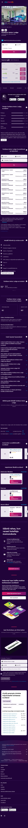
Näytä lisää (24, 471)
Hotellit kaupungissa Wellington (9, 723)
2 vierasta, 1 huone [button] (7, 48)
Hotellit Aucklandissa (13, 768)
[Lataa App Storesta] (21, 99)
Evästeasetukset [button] (4, 231)
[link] (16, 482)
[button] (2, 2)
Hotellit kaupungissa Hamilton (9, 734)
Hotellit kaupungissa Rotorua (9, 727)
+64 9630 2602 (5, 38)
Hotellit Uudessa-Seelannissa (17, 767)
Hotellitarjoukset (7, 767)
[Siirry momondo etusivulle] (9, 2)
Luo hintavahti (10, 562)
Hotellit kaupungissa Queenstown (10, 721)
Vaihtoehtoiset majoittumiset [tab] (9, 711)
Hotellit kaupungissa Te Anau (9, 732)
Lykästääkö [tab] (21, 711)
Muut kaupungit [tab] (6, 708)
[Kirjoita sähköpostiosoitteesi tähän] (15, 677)
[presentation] (21, 99)
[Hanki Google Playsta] (12, 99)
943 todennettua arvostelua (14, 40)
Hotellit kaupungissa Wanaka (9, 738)
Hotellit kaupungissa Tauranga (9, 729)
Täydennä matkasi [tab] (7, 715)
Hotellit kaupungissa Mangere (9, 736)
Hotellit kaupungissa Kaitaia (8, 740)
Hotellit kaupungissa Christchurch (10, 725)
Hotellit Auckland (4, 768)
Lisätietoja (4, 222)
